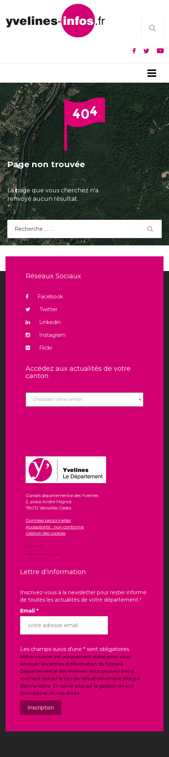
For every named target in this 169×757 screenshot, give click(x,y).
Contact (34, 546)
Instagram (45, 335)
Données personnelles (48, 520)
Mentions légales (43, 553)
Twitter (41, 309)
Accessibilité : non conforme (55, 527)
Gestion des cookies (45, 533)
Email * (29, 610)
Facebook (44, 296)
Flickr (39, 347)
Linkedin (43, 322)
